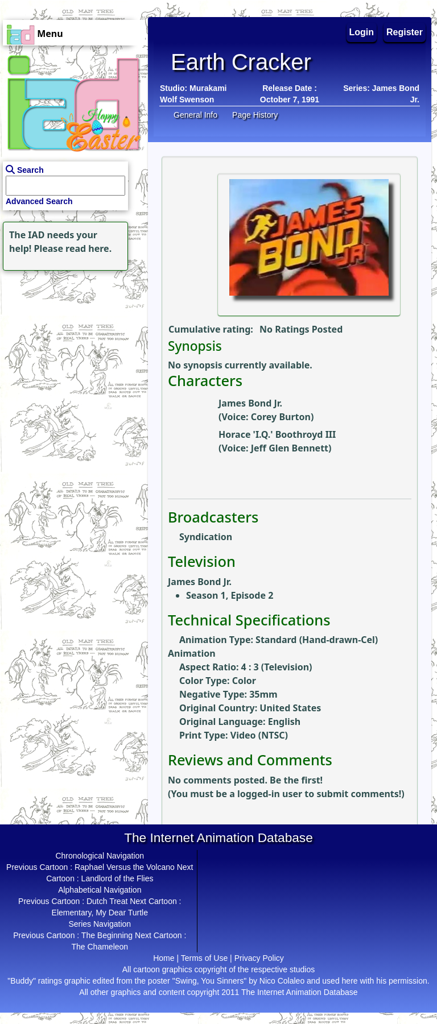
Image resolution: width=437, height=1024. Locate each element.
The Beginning (107, 935)
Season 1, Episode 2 (229, 595)
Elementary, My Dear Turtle (100, 912)
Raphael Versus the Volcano (125, 867)
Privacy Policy (259, 958)
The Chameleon (99, 946)
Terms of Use (204, 958)
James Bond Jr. (250, 403)
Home (163, 958)
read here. (88, 248)
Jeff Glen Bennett (289, 448)
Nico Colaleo (281, 980)
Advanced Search (39, 201)
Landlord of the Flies (117, 878)
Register (404, 32)
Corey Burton (281, 417)
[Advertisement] (71, 344)
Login (361, 32)
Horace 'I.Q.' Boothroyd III (277, 434)
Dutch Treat (106, 901)
